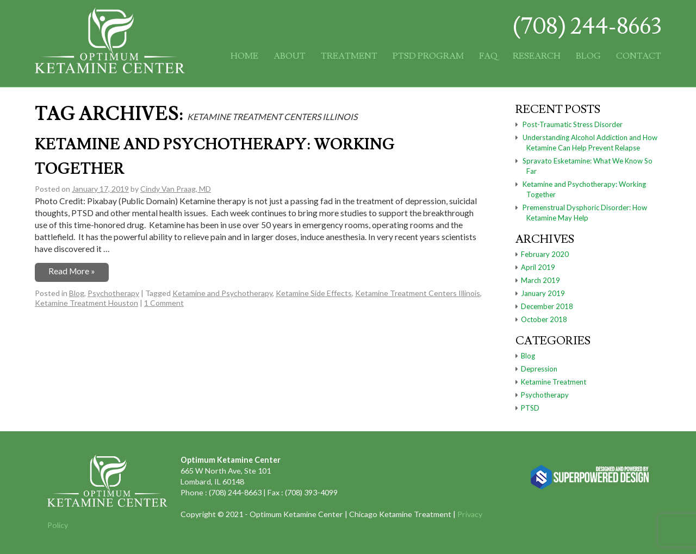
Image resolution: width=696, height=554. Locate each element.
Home (244, 56)
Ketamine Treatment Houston (86, 302)
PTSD (530, 408)
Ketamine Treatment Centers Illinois (417, 293)
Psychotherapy (113, 293)
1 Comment (164, 302)
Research (537, 56)
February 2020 (545, 254)
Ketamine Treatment (553, 381)
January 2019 (543, 293)
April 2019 (538, 267)
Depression (539, 368)
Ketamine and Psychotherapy (222, 293)
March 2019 (540, 280)
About (290, 56)
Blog (588, 56)
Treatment (349, 56)
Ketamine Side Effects (314, 293)
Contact (638, 56)
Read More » (71, 271)
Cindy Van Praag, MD (175, 188)
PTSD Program (428, 56)
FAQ (488, 56)
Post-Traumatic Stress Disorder (573, 124)
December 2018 (547, 306)
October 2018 (544, 319)
